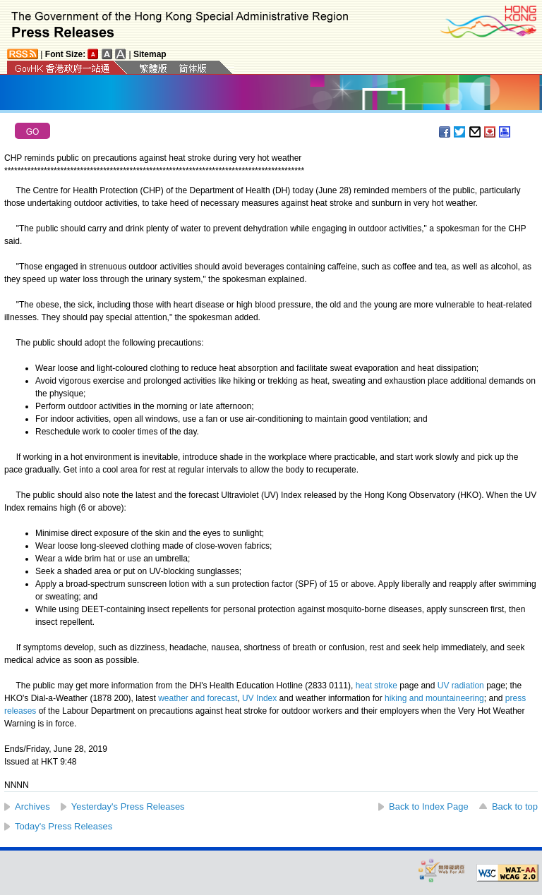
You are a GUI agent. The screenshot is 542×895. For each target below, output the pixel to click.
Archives (32, 806)
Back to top (515, 806)
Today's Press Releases (63, 826)
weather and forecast (197, 698)
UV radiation (461, 685)
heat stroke (376, 685)
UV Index (259, 698)
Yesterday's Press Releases (128, 806)
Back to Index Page (429, 806)
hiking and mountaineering (434, 698)
